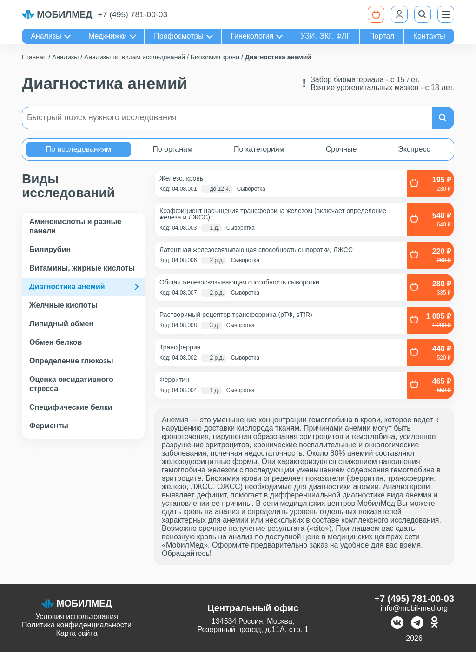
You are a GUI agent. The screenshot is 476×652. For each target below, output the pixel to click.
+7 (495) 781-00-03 (133, 14)
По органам (172, 149)
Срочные (341, 149)
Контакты (429, 36)
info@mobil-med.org (414, 608)
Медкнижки (107, 36)
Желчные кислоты (63, 305)
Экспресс (414, 149)
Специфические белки (70, 407)
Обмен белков (55, 342)
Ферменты (48, 426)
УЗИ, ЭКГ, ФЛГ (325, 36)
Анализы (46, 36)
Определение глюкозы (71, 361)
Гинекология (252, 36)
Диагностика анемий (67, 286)
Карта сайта (76, 633)
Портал (381, 36)
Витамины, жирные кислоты (82, 268)
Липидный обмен (61, 324)
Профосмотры (179, 36)
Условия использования (76, 616)
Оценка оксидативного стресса (71, 384)
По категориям (259, 149)
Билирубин (50, 249)
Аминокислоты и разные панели (75, 226)
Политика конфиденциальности (77, 625)
